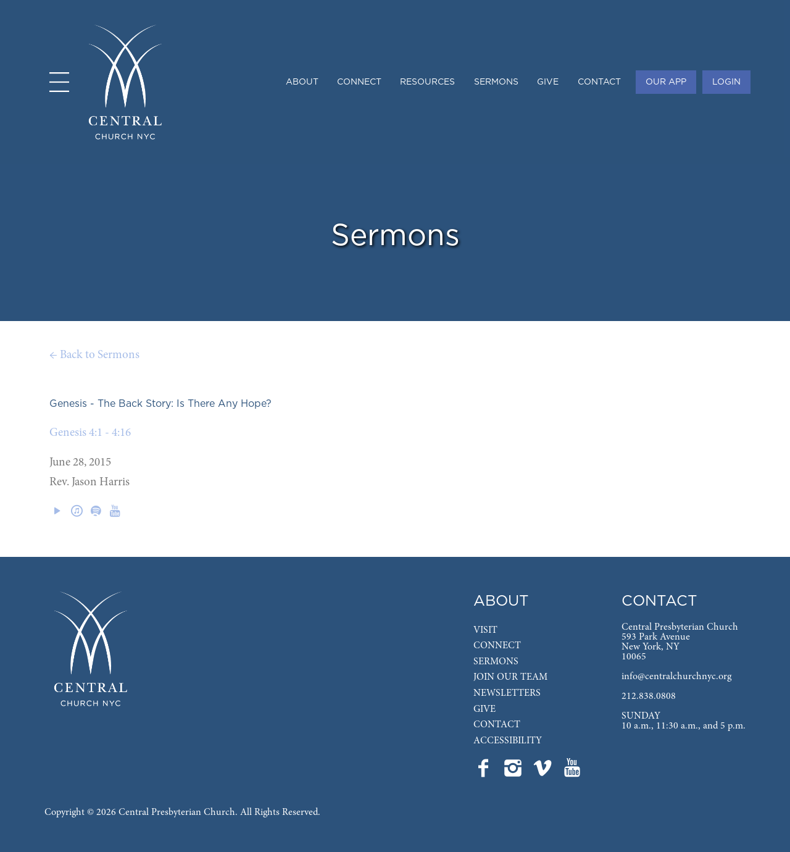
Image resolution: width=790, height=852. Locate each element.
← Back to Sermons (94, 355)
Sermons (496, 82)
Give (548, 82)
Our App (666, 82)
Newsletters (507, 693)
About (302, 82)
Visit (485, 630)
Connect (359, 82)
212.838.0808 (649, 696)
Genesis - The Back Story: (111, 404)
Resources (427, 82)
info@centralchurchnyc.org (676, 677)
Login (726, 82)
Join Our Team (510, 677)
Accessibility (507, 741)
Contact (599, 82)
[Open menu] (59, 82)
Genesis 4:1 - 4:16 (90, 433)
